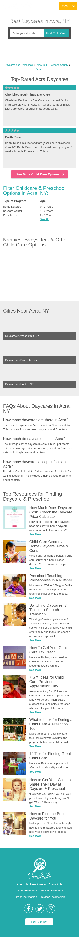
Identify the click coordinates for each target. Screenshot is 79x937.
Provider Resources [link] (51, 890)
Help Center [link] (39, 922)
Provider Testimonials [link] (52, 896)
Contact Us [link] (55, 884)
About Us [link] (22, 884)
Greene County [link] (59, 65)
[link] (17, 6)
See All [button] (44, 219)
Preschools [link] (9, 215)
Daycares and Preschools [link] (19, 65)
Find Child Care (56, 33)
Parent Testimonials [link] (25, 896)
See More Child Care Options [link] (40, 174)
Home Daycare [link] (12, 206)
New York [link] (42, 65)
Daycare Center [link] (12, 210)
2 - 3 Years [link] (46, 215)
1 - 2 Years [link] (46, 210)
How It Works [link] (38, 884)
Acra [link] (38, 69)
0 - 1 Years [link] (46, 206)
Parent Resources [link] (26, 890)
